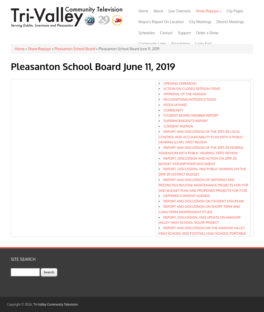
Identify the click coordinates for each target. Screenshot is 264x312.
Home (143, 11)
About (158, 11)
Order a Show (207, 33)
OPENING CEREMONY (180, 83)
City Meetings (200, 22)
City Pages (234, 11)
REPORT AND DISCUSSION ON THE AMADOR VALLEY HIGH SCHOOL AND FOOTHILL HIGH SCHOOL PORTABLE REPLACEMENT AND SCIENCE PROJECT (202, 233)
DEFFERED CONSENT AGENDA (186, 196)
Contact (166, 33)
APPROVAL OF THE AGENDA (184, 94)
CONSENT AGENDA (178, 126)
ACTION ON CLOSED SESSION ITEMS (191, 88)
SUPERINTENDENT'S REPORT (185, 121)
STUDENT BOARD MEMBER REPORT (191, 115)
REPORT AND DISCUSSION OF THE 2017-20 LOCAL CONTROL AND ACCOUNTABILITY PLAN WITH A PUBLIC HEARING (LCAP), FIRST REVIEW (201, 136)
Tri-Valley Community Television (56, 304)
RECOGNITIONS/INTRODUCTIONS (189, 99)
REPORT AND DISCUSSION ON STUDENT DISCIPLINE (203, 201)
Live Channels (179, 11)
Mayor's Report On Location (161, 22)
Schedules (146, 33)
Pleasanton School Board (74, 49)
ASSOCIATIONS (175, 105)
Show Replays (208, 11)
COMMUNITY (173, 110)
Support (184, 33)
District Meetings (230, 22)
